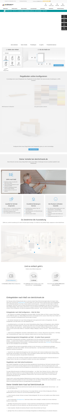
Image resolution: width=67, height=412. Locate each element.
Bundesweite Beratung (23, 1)
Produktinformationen (51, 44)
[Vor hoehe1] (32, 57)
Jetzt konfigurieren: (12, 280)
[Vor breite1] (39, 64)
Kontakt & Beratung (60, 8)
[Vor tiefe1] (47, 64)
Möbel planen (5, 8)
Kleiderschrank (21, 302)
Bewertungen (43, 8)
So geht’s (41, 44)
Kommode (48, 342)
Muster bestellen (24, 8)
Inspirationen (51, 8)
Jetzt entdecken (14, 44)
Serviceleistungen (34, 8)
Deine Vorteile (24, 44)
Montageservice (20, 399)
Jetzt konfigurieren (58, 65)
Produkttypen (33, 44)
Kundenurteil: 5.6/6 (37, 1)
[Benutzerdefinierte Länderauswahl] (62, 1)
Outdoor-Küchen (14, 8)
